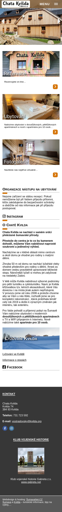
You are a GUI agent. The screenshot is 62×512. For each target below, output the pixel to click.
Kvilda (17, 502)
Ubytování (14, 116)
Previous (2, 21)
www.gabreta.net (31, 482)
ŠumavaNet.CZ (34, 499)
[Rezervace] (31, 64)
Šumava (6, 502)
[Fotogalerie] (31, 152)
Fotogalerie (16, 162)
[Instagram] (11, 428)
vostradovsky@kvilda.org (26, 421)
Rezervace (15, 73)
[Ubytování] (31, 107)
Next (59, 21)
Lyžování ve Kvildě (13, 354)
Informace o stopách (14, 360)
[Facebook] (4, 428)
